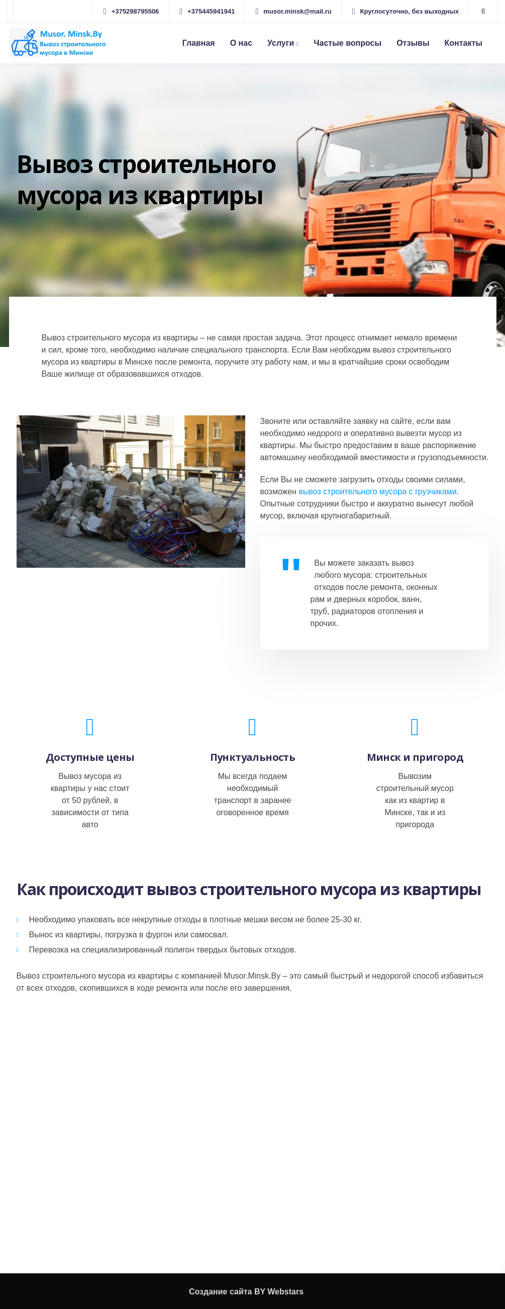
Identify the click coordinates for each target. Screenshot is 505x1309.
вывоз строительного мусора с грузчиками (377, 491)
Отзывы (412, 43)
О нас (241, 43)
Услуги (280, 43)
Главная (198, 43)
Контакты (463, 43)
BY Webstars (279, 1291)
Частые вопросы (347, 43)
